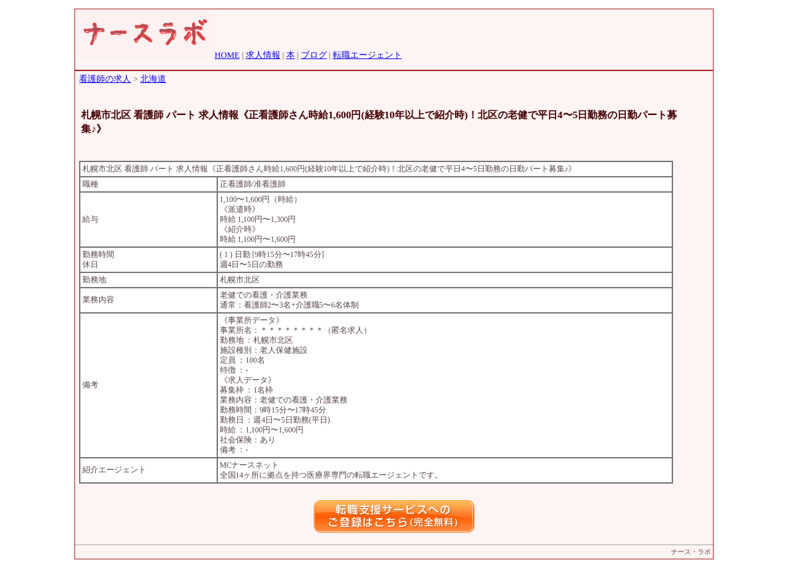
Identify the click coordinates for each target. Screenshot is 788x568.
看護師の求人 (105, 79)
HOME (227, 55)
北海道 (153, 79)
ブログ (314, 55)
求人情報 (263, 55)
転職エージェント (367, 55)
